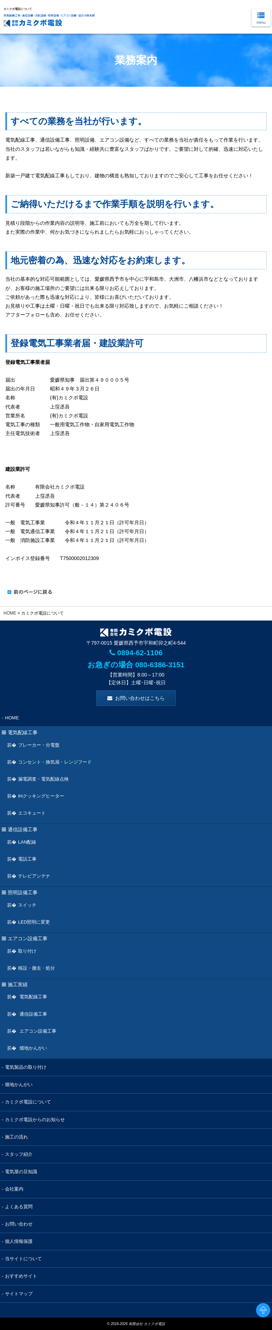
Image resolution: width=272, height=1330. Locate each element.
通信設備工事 (32, 1013)
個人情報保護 (19, 1241)
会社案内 (14, 1189)
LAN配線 (27, 841)
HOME (10, 613)
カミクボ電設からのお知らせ (35, 1119)
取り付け (27, 950)
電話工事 (27, 858)
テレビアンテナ (34, 876)
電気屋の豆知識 (21, 1171)
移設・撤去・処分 (36, 967)
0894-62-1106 (136, 653)
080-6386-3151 (158, 665)
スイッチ (27, 904)
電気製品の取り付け (25, 1066)
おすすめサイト (21, 1276)
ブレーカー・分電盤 (39, 744)
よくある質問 (19, 1206)
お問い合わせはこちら (140, 698)
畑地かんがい (32, 1047)
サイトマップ (19, 1293)
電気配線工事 (32, 996)
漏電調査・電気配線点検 (43, 778)
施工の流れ (16, 1136)
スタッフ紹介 (19, 1154)
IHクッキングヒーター (41, 795)
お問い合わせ (19, 1223)
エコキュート (32, 813)
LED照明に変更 (34, 921)
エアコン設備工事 (37, 1030)
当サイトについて (23, 1258)
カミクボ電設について (28, 1101)
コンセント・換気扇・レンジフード (55, 761)
